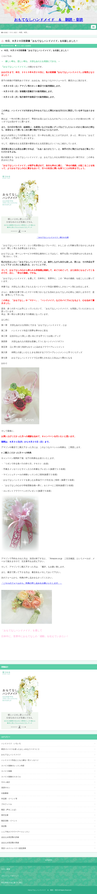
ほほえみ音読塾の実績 (10, 843)
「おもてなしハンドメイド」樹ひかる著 (53, 237)
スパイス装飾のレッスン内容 (12, 766)
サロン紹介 (13, 32)
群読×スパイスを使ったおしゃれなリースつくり (20, 749)
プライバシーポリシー (10, 876)
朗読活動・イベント (9, 821)
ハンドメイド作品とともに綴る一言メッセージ (19, 760)
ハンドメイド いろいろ (11, 744)
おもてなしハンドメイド (11, 755)
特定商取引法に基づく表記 (12, 883)
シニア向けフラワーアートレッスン (15, 832)
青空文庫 (4, 815)
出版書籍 (28, 46)
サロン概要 (5, 869)
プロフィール (6, 804)
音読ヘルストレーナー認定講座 (13, 848)
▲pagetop (48, 860)
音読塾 (4, 826)
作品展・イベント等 (9, 799)
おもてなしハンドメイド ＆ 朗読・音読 (48, 20)
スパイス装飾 (6, 771)
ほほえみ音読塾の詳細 (10, 837)
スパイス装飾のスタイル (11, 777)
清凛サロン (5, 788)
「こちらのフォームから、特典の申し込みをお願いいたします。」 (31, 583)
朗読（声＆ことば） (9, 810)
